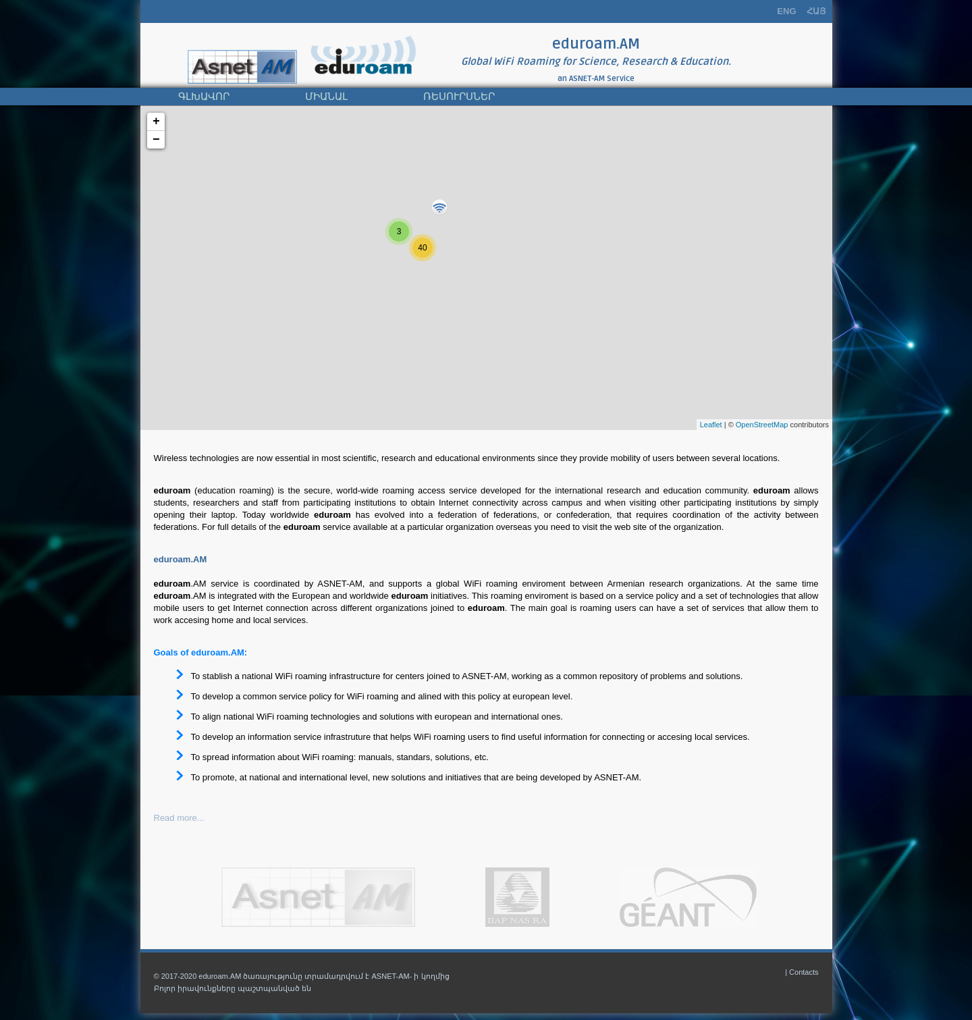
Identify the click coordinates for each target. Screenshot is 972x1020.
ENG (786, 11)
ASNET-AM (587, 79)
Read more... (179, 818)
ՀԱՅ (816, 11)
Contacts (803, 972)
